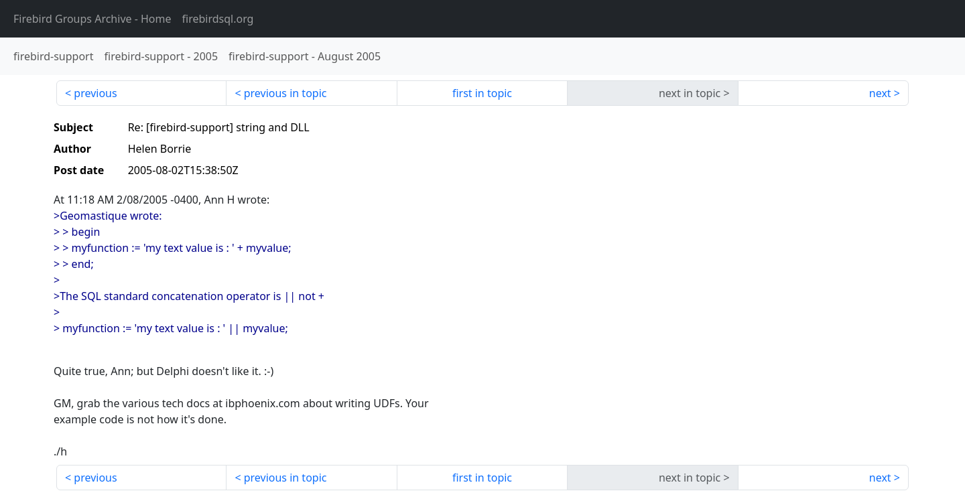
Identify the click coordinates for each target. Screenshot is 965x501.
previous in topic (285, 93)
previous (95, 93)
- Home (92, 18)
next (880, 93)
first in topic (482, 93)
